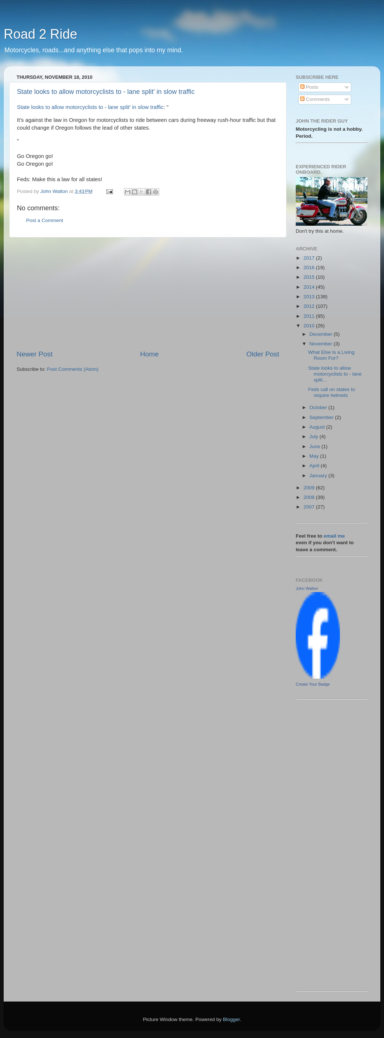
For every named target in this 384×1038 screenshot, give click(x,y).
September (322, 417)
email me (334, 536)
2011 (309, 316)
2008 (309, 497)
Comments (315, 99)
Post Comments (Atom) (73, 369)
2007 (309, 507)
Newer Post (35, 354)
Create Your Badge (313, 684)
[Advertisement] (148, 293)
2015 (309, 277)
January (318, 475)
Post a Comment (44, 220)
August (317, 427)
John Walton (307, 588)
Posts (309, 87)
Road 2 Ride (40, 34)
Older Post (262, 354)
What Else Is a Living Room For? (331, 355)
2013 (309, 296)
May (314, 456)
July (314, 436)
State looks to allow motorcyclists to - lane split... (335, 374)
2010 (309, 325)
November (321, 343)
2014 (309, 287)
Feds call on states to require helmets (331, 392)
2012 (309, 306)
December (321, 334)
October (318, 407)
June (315, 446)
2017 (309, 258)
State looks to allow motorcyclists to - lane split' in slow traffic (106, 91)
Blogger (231, 1019)
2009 (309, 487)
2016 (309, 267)
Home (149, 354)
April (315, 465)
